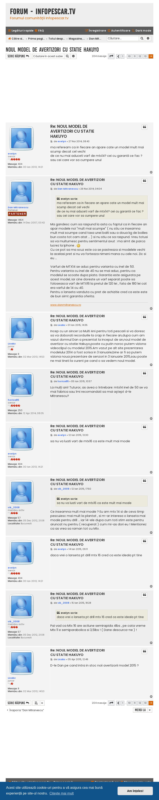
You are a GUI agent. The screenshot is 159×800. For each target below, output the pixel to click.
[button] (111, 56)
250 (20, 410)
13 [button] (145, 56)
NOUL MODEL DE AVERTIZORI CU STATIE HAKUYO (52, 49)
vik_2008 (13, 507)
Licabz (12, 343)
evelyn (12, 153)
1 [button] (122, 56)
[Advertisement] (79, 90)
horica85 (13, 400)
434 (20, 164)
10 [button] (129, 56)
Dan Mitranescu (18, 207)
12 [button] (140, 56)
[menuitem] (39, 31)
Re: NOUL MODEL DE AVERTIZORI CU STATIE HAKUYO (72, 131)
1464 (20, 220)
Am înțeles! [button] (135, 791)
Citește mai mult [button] (61, 793)
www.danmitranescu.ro (65, 305)
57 (19, 517)
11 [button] (135, 56)
